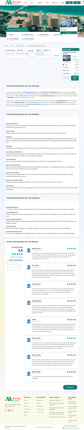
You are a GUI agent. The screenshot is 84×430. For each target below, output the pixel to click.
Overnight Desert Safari (55, 400)
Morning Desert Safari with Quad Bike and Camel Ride (56, 413)
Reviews (26, 412)
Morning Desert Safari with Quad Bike (56, 403)
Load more (70, 387)
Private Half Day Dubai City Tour (36, 104)
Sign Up (77, 3)
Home (25, 2)
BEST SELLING (20, 45)
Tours (12, 45)
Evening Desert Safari (72, 416)
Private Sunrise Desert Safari (57, 417)
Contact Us (55, 2)
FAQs (47, 2)
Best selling (40, 406)
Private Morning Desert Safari (72, 407)
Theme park (40, 412)
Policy (25, 415)
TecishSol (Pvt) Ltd (71, 428)
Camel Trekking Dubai (72, 421)
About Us (40, 2)
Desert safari (40, 400)
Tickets (39, 403)
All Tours (26, 406)
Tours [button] (32, 2)
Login (69, 2)
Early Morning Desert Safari (72, 402)
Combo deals (40, 409)
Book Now (69, 32)
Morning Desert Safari (30, 92)
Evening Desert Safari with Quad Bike (56, 408)
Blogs (62, 2)
